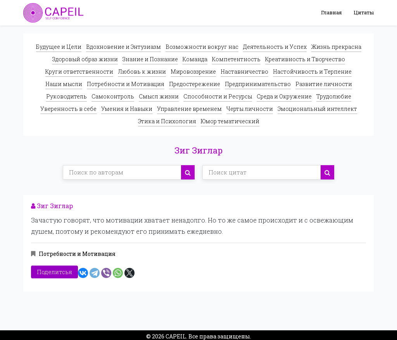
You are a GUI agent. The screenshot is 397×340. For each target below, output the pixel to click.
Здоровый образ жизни (85, 59)
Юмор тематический (230, 121)
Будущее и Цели (58, 46)
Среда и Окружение (284, 96)
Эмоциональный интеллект (317, 108)
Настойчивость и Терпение (312, 71)
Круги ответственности (79, 71)
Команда (195, 59)
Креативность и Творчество (305, 59)
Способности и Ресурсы (217, 96)
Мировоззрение (193, 71)
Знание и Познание (150, 59)
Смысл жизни (159, 96)
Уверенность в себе (68, 108)
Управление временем (189, 108)
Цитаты (364, 12)
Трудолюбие (333, 96)
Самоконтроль (112, 96)
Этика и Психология (167, 121)
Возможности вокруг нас (202, 46)
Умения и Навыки (126, 108)
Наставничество (244, 71)
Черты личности (249, 108)
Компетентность (236, 59)
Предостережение (194, 84)
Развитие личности (323, 84)
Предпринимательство (258, 84)
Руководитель (66, 96)
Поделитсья (54, 270)
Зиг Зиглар (52, 206)
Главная (331, 12)
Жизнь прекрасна (336, 46)
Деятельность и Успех (275, 46)
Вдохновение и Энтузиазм (123, 46)
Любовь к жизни (142, 71)
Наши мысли (63, 84)
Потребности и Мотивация (125, 84)
